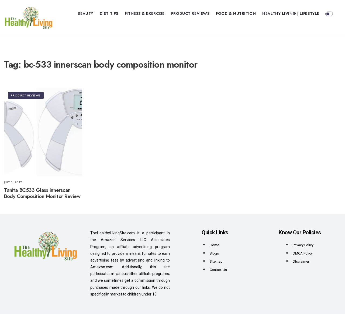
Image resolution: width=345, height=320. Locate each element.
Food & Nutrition (236, 13)
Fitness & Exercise (145, 13)
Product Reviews (190, 13)
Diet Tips (109, 13)
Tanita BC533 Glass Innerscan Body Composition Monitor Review (42, 199)
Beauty (85, 13)
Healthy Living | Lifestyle (290, 13)
